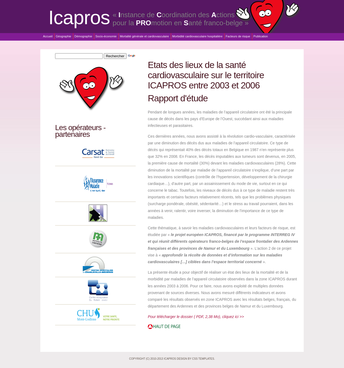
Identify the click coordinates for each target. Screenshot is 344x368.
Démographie (83, 36)
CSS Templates (203, 358)
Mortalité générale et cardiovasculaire (144, 36)
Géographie (63, 36)
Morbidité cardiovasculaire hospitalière (197, 36)
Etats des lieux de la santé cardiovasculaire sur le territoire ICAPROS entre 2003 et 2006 (206, 75)
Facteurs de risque (238, 36)
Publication (260, 36)
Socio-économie (106, 36)
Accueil (47, 36)
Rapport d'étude (178, 98)
